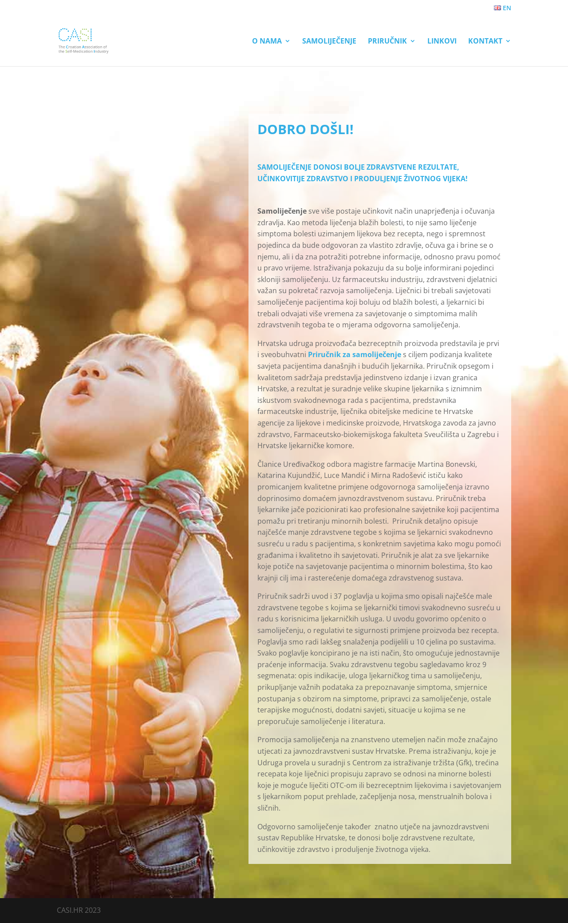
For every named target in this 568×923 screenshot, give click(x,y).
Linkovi (442, 42)
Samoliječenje (329, 42)
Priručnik (387, 42)
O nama (267, 42)
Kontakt (485, 42)
